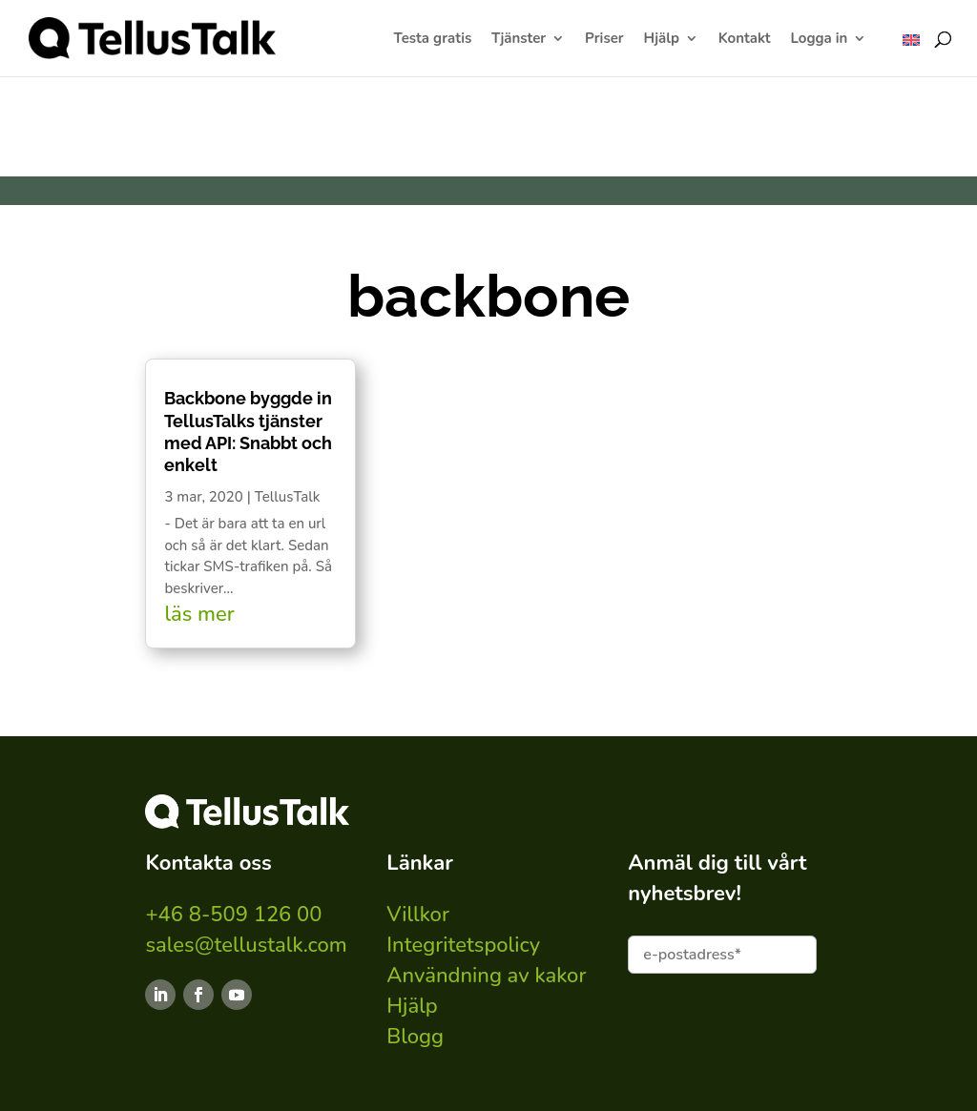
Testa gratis (433, 39)
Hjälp (661, 39)
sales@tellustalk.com (245, 945)
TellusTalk (288, 496)
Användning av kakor (486, 975)
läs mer (199, 614)
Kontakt (744, 39)
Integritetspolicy (463, 945)
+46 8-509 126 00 (233, 914)
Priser (604, 39)
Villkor (417, 914)
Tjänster (518, 39)
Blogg (415, 1036)
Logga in (818, 39)
